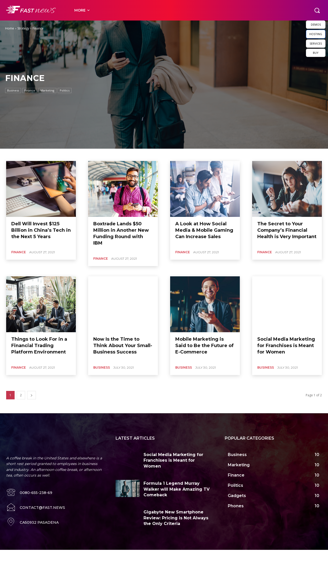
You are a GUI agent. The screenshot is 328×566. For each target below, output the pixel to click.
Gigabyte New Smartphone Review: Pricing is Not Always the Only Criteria (176, 518)
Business (13, 90)
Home (9, 28)
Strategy (23, 28)
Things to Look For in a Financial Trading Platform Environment (39, 345)
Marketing (47, 90)
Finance (29, 90)
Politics (64, 90)
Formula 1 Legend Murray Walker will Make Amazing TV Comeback (177, 489)
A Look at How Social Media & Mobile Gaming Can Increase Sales (204, 230)
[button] (317, 10)
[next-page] (31, 395)
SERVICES (316, 43)
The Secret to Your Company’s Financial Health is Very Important (286, 230)
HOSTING (315, 34)
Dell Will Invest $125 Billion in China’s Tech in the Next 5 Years (41, 230)
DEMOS (316, 24)
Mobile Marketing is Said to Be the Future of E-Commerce (204, 345)
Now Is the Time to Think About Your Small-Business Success (122, 345)
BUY (316, 53)
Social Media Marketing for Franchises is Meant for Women (286, 345)
